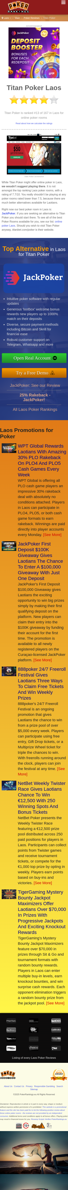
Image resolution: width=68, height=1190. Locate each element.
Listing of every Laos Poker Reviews (34, 1057)
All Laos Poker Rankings (35, 413)
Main (17, 18)
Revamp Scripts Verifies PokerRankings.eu (49, 1119)
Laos (6, 18)
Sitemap (34, 1089)
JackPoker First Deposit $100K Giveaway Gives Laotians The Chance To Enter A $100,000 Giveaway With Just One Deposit (40, 561)
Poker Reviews (32, 18)
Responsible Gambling (44, 1086)
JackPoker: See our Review (35, 389)
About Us (8, 1086)
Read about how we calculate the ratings (34, 123)
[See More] (52, 535)
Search (59, 1086)
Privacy (29, 1086)
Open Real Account (36, 358)
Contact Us (19, 1086)
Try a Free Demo (36, 372)
